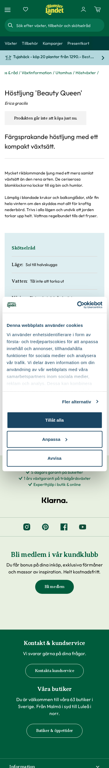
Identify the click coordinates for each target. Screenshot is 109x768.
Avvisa (55, 458)
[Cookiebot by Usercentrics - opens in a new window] (77, 305)
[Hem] (54, 9)
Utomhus (64, 72)
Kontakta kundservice (54, 671)
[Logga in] (83, 9)
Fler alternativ (76, 401)
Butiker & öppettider (54, 730)
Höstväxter (86, 72)
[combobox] (60, 25)
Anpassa (54, 438)
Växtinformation (37, 72)
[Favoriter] (26, 9)
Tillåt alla (54, 420)
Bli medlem (54, 587)
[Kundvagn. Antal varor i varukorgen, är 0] (97, 9)
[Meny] (8, 9)
